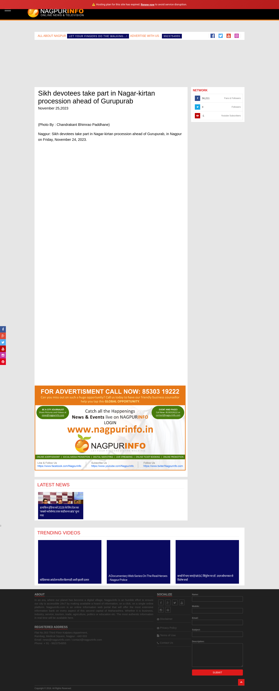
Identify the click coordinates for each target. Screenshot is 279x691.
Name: (195, 594)
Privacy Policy (167, 627)
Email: (195, 618)
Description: (198, 641)
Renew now (147, 4)
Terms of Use (166, 635)
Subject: (196, 630)
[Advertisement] (163, 10)
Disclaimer (164, 618)
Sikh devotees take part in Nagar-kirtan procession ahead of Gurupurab (96, 97)
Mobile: (195, 606)
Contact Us (165, 642)
